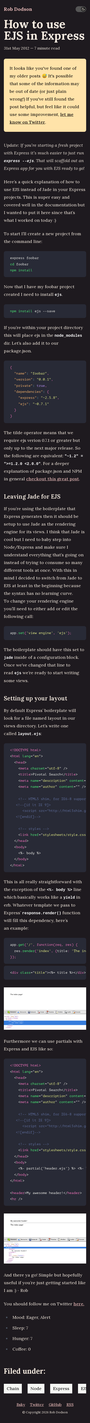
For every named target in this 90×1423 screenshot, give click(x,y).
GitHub (55, 1404)
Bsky (21, 1404)
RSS (70, 1404)
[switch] (81, 9)
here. (78, 1304)
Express (61, 1388)
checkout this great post (52, 479)
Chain (13, 1388)
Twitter (37, 1404)
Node (36, 1388)
